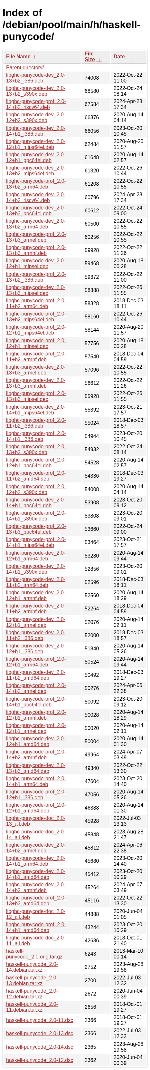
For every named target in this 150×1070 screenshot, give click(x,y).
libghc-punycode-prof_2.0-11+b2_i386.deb (36, 423)
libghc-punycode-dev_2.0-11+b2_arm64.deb (35, 582)
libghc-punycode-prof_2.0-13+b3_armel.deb (36, 237)
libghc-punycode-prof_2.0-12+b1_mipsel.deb (36, 343)
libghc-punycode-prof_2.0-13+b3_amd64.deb (36, 900)
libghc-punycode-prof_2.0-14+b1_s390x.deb (36, 515)
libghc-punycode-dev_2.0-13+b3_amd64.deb (35, 768)
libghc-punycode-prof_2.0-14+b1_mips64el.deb (36, 542)
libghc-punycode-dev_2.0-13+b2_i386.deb (35, 77)
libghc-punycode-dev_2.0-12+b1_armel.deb (35, 622)
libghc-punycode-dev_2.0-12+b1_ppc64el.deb (35, 157)
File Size (90, 56)
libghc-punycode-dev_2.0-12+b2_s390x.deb (35, 117)
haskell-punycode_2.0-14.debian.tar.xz (32, 967)
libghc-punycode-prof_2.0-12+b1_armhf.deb (36, 715)
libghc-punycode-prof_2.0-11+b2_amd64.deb (36, 476)
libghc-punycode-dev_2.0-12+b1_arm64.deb (35, 555)
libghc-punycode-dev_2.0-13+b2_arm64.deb (35, 223)
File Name (18, 56)
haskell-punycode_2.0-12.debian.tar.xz (32, 993)
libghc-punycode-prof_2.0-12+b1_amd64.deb (36, 807)
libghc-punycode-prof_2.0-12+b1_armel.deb (36, 728)
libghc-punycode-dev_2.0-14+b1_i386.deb (35, 131)
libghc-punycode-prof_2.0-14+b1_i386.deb (36, 436)
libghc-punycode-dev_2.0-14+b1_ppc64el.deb (35, 502)
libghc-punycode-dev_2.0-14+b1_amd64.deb (35, 874)
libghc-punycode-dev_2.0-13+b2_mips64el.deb (35, 170)
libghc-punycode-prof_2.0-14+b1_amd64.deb (36, 927)
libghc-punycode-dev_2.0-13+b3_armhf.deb (35, 383)
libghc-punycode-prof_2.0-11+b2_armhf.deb (36, 356)
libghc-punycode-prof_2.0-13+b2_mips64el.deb (36, 316)
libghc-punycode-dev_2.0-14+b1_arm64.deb (35, 861)
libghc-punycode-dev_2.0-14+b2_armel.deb (35, 847)
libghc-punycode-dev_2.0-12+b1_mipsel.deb (35, 263)
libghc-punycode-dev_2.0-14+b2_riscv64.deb (35, 197)
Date (119, 56)
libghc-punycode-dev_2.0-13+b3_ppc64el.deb (35, 210)
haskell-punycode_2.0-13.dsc (39, 1033)
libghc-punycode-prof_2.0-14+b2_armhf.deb (36, 754)
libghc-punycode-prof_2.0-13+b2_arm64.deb (36, 184)
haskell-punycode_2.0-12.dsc (39, 1060)
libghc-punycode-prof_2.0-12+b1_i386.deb (36, 794)
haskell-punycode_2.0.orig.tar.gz (34, 953)
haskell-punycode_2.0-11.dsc (39, 1020)
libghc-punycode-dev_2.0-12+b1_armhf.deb (35, 595)
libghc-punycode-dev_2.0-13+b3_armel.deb (35, 369)
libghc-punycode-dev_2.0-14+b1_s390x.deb (35, 569)
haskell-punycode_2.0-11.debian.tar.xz (32, 1007)
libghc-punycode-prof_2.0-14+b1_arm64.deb (36, 781)
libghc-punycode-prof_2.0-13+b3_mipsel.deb (36, 396)
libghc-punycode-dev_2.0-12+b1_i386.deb (35, 648)
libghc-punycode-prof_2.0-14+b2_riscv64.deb (36, 104)
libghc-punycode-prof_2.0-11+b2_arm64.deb (36, 303)
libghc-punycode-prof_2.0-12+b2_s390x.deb (36, 489)
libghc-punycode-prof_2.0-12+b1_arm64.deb (36, 661)
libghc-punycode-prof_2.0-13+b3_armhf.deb (36, 250)
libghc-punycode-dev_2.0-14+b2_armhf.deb (35, 887)
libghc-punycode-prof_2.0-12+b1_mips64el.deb (36, 330)
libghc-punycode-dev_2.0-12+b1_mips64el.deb (35, 144)
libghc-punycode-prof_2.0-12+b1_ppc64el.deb (36, 462)
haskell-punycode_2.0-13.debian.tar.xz (32, 980)
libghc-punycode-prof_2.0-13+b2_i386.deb (36, 277)
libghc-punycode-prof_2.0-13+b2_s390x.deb (36, 449)
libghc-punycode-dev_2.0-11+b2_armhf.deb (35, 608)
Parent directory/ (25, 67)
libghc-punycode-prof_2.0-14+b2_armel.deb (36, 688)
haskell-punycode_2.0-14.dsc (39, 1047)
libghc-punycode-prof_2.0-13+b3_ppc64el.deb (36, 529)
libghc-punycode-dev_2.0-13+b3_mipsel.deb (35, 290)
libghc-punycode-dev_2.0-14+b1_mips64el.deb (35, 409)
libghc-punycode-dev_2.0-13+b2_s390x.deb (35, 91)
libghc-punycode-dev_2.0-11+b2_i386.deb (35, 635)
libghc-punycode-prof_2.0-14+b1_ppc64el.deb (36, 701)
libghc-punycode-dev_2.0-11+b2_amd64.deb (35, 675)
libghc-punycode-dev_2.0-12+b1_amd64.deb (35, 741)
